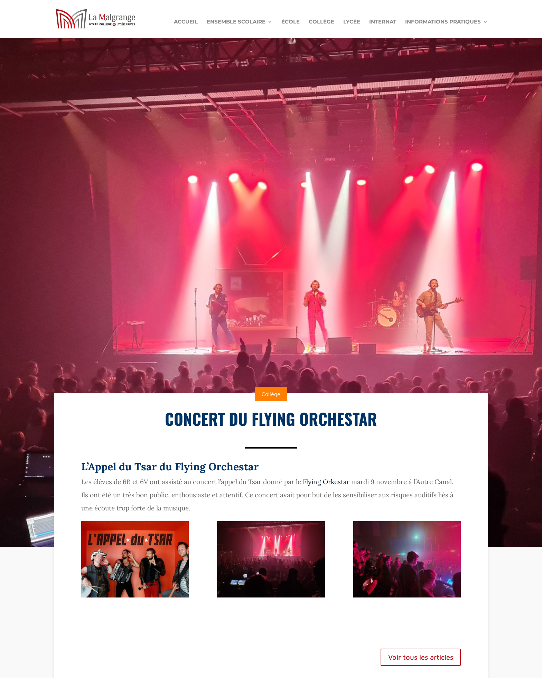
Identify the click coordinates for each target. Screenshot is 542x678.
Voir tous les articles (420, 657)
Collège (321, 22)
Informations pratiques (443, 22)
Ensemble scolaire (236, 22)
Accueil (186, 22)
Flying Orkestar (327, 482)
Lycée (351, 22)
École (290, 22)
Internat (382, 22)
